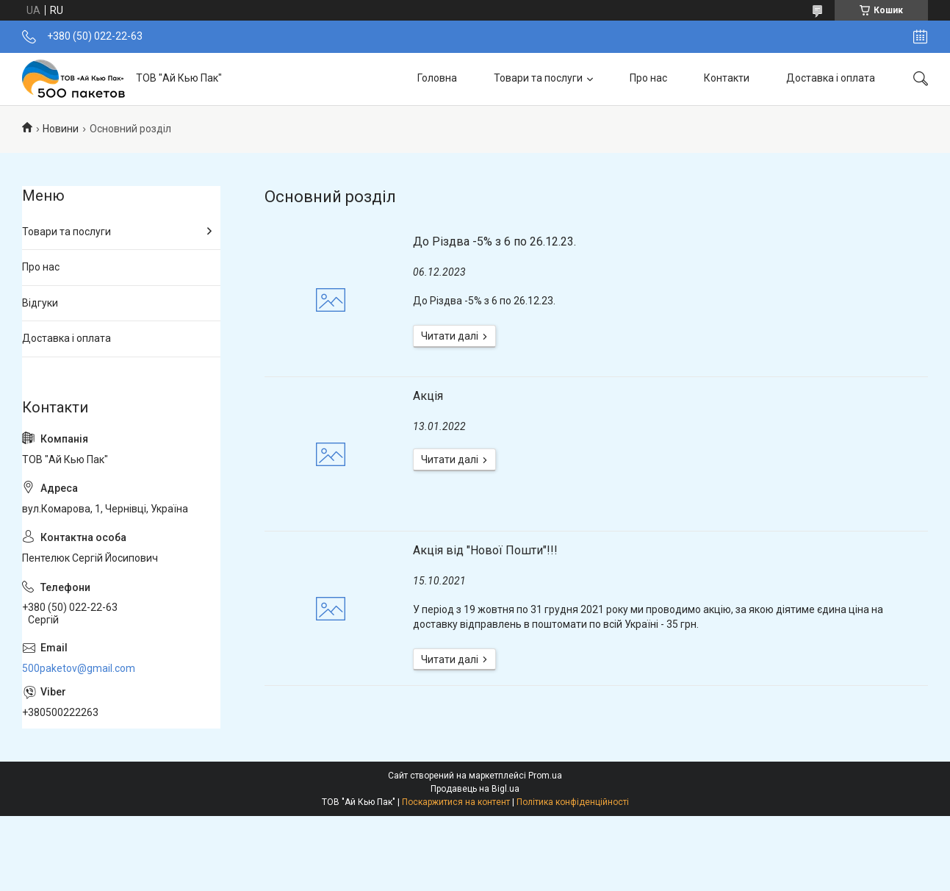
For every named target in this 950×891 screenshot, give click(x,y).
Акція (428, 396)
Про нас (648, 78)
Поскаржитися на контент (456, 802)
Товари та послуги (538, 78)
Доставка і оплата (830, 78)
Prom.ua (545, 775)
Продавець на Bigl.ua (475, 789)
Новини (61, 129)
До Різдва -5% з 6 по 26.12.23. (494, 241)
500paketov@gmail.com (78, 668)
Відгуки (40, 303)
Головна (437, 78)
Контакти (726, 78)
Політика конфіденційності (573, 802)
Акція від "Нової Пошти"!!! (485, 550)
